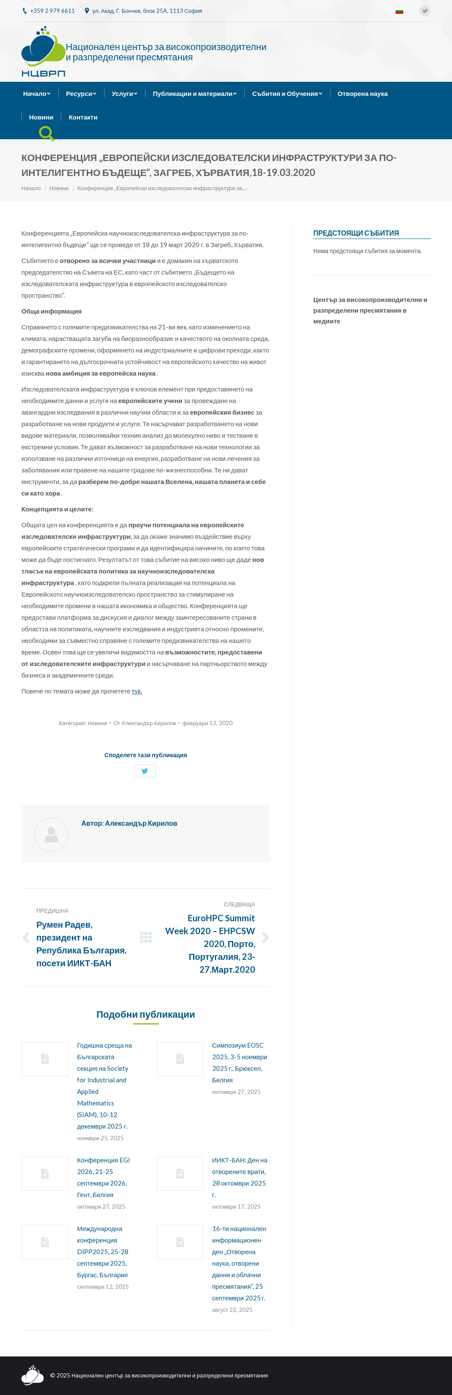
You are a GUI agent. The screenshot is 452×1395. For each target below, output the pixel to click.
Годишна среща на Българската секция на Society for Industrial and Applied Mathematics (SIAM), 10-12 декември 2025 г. (104, 1085)
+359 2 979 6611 (52, 10)
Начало (31, 188)
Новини (58, 188)
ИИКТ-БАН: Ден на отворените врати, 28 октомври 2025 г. (240, 1177)
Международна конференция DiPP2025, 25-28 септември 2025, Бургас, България (102, 1252)
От (144, 723)
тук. (137, 691)
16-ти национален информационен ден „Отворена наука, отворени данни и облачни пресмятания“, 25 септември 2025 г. (239, 1263)
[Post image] (44, 1059)
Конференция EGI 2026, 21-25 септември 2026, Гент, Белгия (103, 1177)
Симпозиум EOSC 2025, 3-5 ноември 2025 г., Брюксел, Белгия (240, 1062)
